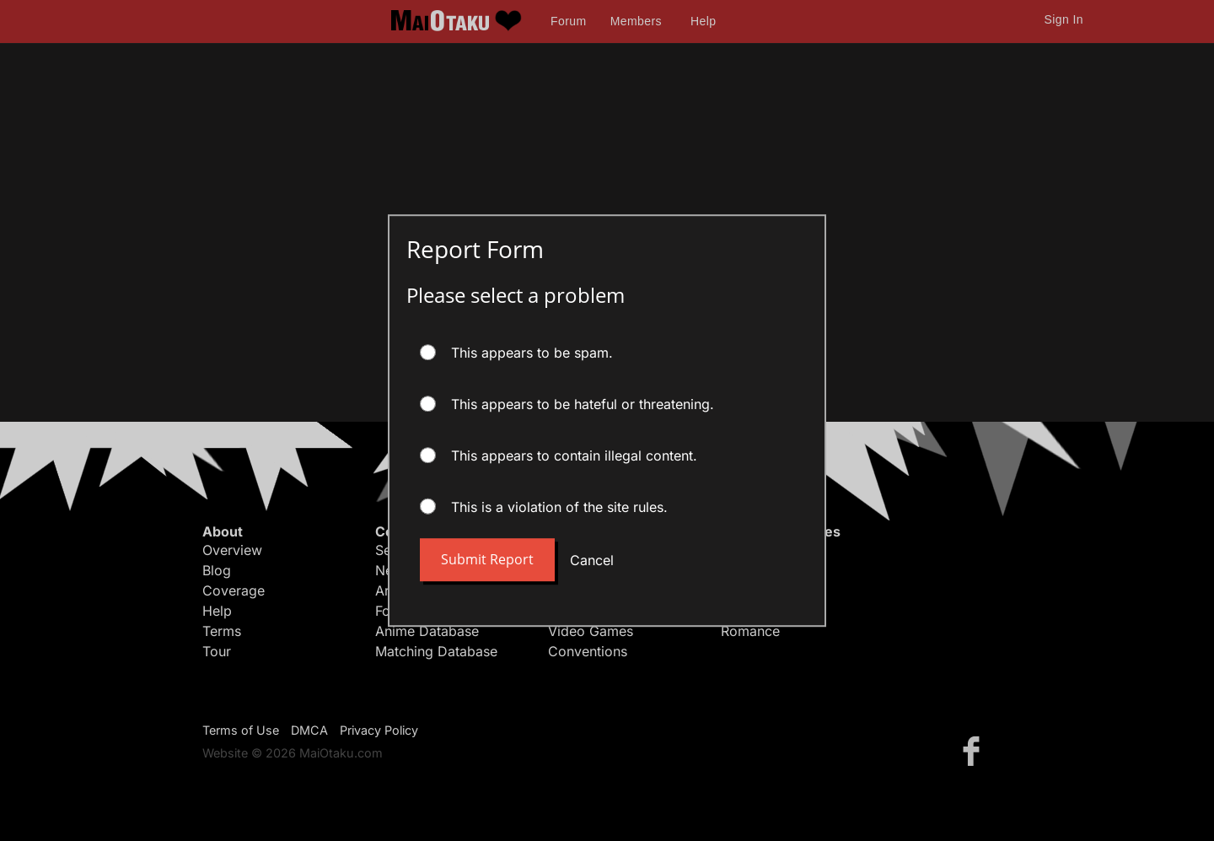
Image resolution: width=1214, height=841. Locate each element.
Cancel (592, 560)
